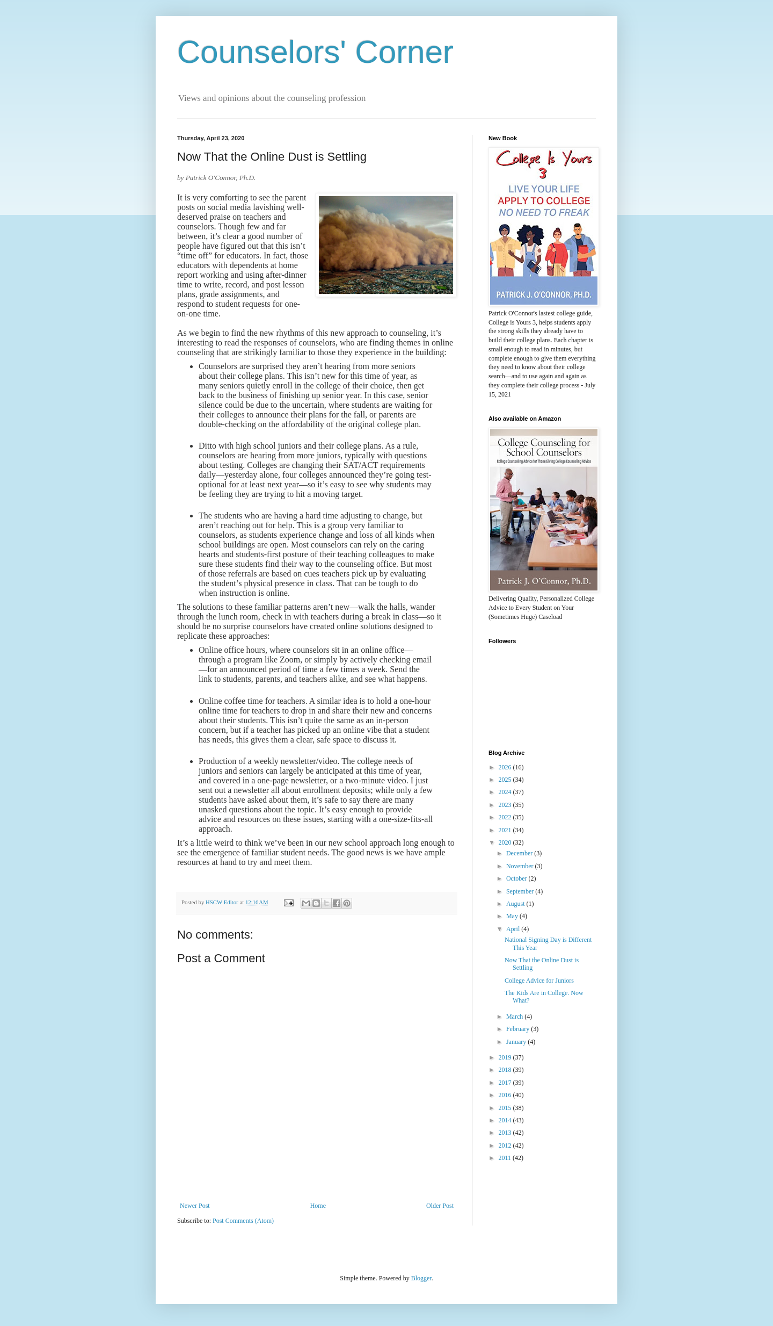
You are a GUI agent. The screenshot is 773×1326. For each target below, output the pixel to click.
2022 (506, 817)
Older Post (440, 1205)
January (517, 1042)
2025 (506, 779)
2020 (506, 842)
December (520, 853)
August (516, 903)
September (520, 891)
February (518, 1029)
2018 (506, 1069)
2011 (506, 1158)
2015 (506, 1108)
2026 (506, 767)
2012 (506, 1145)
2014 (506, 1120)
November (520, 866)
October (517, 878)
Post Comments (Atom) (243, 1220)
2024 (506, 792)
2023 (506, 805)
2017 (506, 1082)
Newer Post (195, 1205)
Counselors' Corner (315, 52)
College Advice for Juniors (539, 980)
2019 (506, 1057)
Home (318, 1205)
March (515, 1016)
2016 (506, 1095)
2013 (506, 1132)
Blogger (421, 1278)
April (513, 929)
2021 (506, 830)
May (513, 916)
